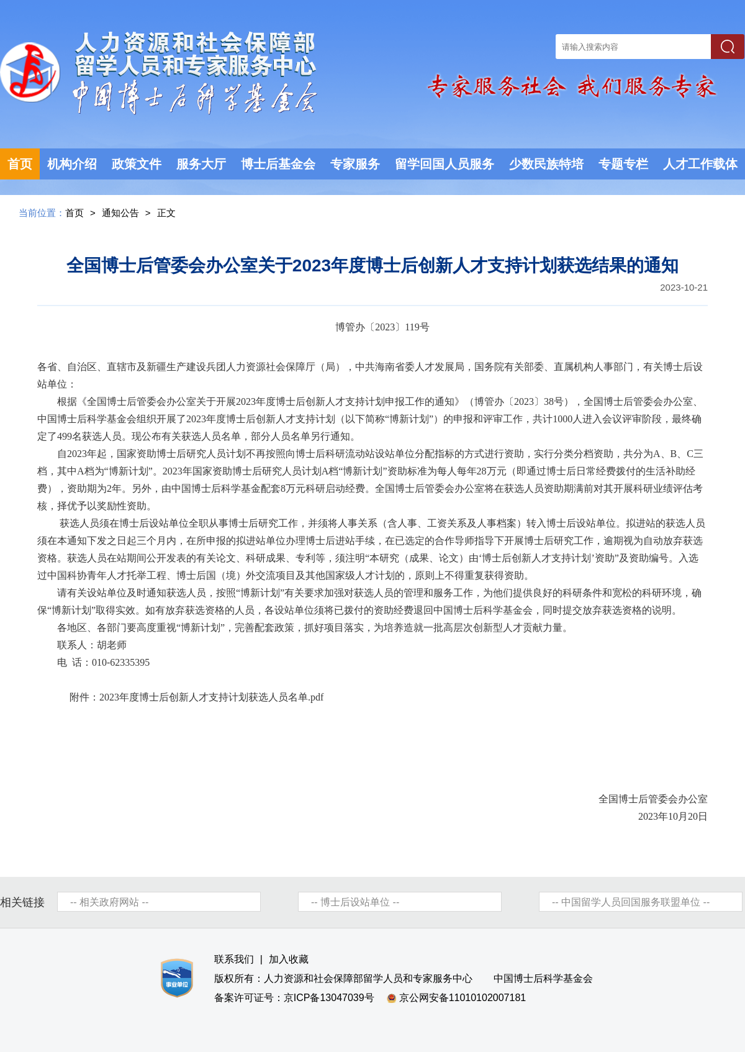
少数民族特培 (546, 164)
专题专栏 (623, 164)
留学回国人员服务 (444, 164)
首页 (19, 164)
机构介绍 (72, 164)
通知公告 (120, 212)
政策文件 (136, 164)
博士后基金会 (278, 164)
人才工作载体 (700, 164)
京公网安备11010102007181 (462, 997)
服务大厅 (201, 164)
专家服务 (355, 164)
